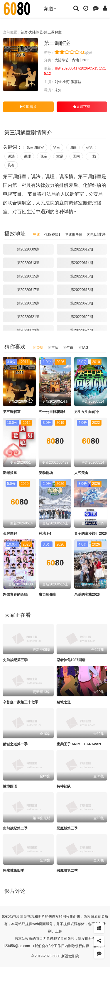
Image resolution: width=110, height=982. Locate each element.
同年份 (68, 348)
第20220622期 (81, 317)
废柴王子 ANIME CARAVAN (79, 744)
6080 (6, 917)
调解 (73, 147)
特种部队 (64, 786)
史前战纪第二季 (15, 828)
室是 (59, 156)
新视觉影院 (18, 917)
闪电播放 (94, 235)
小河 (66, 82)
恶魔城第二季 (67, 870)
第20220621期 (28, 317)
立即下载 (81, 107)
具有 (11, 165)
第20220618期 (81, 290)
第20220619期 (28, 303)
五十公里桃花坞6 (52, 412)
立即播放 (28, 107)
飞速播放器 (73, 235)
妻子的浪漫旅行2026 (90, 533)
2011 (86, 60)
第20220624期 (81, 330)
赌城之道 (64, 702)
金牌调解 (10, 533)
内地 (75, 60)
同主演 (53, 348)
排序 (100, 234)
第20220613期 (28, 263)
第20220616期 (81, 276)
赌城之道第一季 (15, 744)
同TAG (83, 348)
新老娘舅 (10, 473)
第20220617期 (28, 290)
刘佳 (58, 82)
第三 (56, 147)
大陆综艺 (36, 32)
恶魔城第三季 (67, 828)
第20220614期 (81, 263)
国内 (76, 156)
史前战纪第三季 (15, 660)
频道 (50, 8)
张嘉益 (76, 82)
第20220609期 (28, 249)
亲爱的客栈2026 (87, 594)
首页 (24, 32)
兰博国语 (10, 786)
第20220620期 (81, 303)
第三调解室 (53, 32)
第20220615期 (28, 276)
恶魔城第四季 (13, 870)
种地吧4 (45, 533)
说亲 (43, 156)
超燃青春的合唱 (15, 594)
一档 (92, 156)
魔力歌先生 (47, 594)
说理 (27, 156)
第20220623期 (28, 330)
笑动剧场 (46, 473)
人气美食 (81, 473)
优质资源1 (52, 235)
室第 (89, 147)
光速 (36, 235)
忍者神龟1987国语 (71, 660)
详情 (70, 211)
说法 (11, 156)
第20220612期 (81, 249)
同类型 (38, 348)
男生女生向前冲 (86, 412)
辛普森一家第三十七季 (20, 702)
